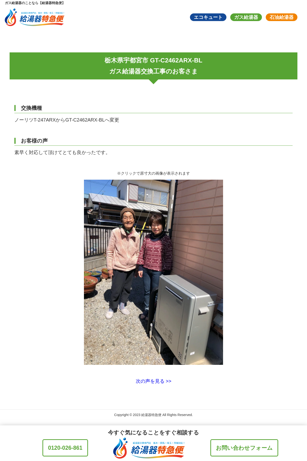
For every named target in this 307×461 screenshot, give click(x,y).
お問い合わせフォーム (244, 448)
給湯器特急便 (151, 415)
